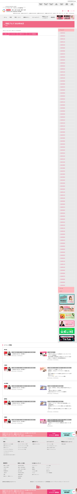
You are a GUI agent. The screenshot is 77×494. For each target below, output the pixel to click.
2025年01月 (62, 69)
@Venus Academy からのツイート (9, 481)
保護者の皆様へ (66, 4)
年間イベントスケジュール (51, 449)
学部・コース (21, 441)
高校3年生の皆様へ (40, 4)
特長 (4, 441)
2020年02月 (62, 219)
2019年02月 (62, 255)
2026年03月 (62, 32)
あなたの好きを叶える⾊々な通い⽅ (9, 454)
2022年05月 (62, 141)
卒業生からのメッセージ (66, 441)
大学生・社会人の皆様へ (51, 4)
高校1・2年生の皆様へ (46, 4)
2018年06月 (62, 279)
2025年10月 (62, 44)
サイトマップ (66, 481)
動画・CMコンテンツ (35, 474)
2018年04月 (62, 285)
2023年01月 (62, 120)
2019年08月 (62, 237)
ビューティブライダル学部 (22, 447)
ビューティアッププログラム (8, 449)
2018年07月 (62, 276)
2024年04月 (62, 96)
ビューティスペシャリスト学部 (23, 445)
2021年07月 (62, 171)
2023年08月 (62, 108)
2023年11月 (62, 102)
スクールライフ (50, 441)
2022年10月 (62, 129)
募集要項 (5, 463)
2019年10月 (62, 231)
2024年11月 (62, 75)
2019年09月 (62, 234)
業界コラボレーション (7, 445)
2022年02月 (62, 150)
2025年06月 (62, 57)
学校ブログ (21, 33)
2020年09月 (62, 201)
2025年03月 (62, 66)
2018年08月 (62, 273)
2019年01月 (62, 258)
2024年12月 (62, 72)
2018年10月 (62, 267)
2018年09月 (62, 270)
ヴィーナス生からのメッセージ (52, 445)
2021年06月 (62, 174)
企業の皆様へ (71, 4)
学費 (4, 474)
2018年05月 (62, 282)
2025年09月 (62, 47)
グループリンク (34, 465)
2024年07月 (62, 87)
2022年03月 (62, 147)
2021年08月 (62, 168)
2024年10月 (62, 78)
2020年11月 (62, 195)
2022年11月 (62, 126)
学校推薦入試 (6, 470)
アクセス (33, 472)
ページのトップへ (71, 438)
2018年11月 (62, 264)
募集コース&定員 (6, 465)
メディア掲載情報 (32, 33)
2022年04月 (62, 144)
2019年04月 (62, 249)
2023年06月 (62, 111)
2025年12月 (62, 38)
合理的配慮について (49, 481)
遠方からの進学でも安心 (51, 447)
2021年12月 (62, 156)
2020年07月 (62, 207)
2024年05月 (62, 93)
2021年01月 (62, 189)
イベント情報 (48, 465)
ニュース (13, 33)
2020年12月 (62, 192)
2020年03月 (62, 216)
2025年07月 (62, 53)
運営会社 (32, 481)
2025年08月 (62, 50)
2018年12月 (62, 261)
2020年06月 (62, 210)
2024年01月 (62, 99)
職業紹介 (33, 469)
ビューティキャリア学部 (22, 449)
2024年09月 (62, 81)
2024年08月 (62, 84)
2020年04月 (62, 213)
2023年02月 (62, 117)
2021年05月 (62, 177)
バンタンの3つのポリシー (40, 481)
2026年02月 (62, 35)
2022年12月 (62, 123)
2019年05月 (62, 246)
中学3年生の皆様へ (61, 4)
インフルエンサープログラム (8, 451)
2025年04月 (62, 63)
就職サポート (35, 441)
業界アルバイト (6, 447)
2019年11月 (62, 228)
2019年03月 (62, 252)
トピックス (48, 467)
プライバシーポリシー (58, 481)
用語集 (33, 467)
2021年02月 (62, 186)
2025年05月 (62, 60)
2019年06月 (62, 243)
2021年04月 (62, 180)
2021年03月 (62, 183)
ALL (6, 33)
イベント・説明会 (54, 434)
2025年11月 (62, 41)
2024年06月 (62, 90)
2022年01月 (62, 153)
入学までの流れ (6, 467)
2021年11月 (62, 159)
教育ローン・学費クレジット (8, 476)
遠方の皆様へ (56, 4)
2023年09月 (62, 105)
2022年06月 (62, 138)
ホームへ (5, 438)
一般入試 (5, 472)
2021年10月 (62, 162)
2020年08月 (62, 204)
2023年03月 (62, 114)
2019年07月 (62, 240)
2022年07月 (62, 135)
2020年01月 (62, 222)
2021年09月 (62, 165)
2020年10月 (62, 198)
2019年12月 (62, 225)
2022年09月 (62, 132)
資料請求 (67, 434)
